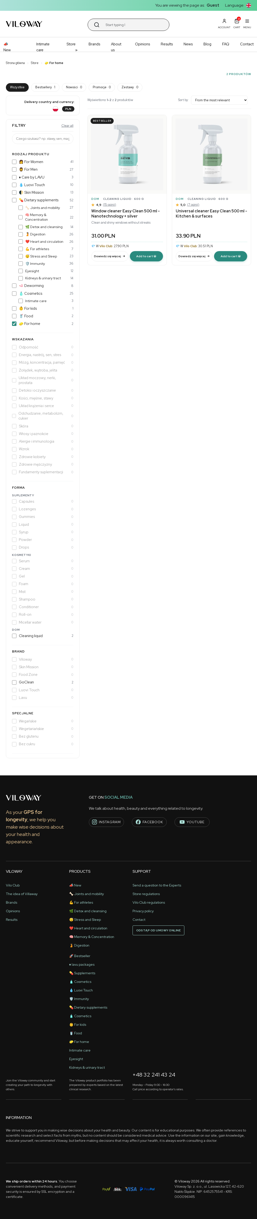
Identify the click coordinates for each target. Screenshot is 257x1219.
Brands (94, 44)
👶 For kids (42, 308)
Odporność (42, 347)
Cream (42, 568)
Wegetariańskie (42, 728)
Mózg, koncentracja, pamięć (42, 362)
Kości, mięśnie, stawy (42, 398)
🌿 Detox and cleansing (45, 227)
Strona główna (15, 63)
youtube (192, 822)
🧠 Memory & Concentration (45, 217)
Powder (42, 539)
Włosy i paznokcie (42, 433)
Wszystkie (17, 87)
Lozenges (42, 509)
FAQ (225, 44)
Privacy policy (143, 911)
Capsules (42, 501)
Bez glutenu (42, 736)
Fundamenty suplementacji (42, 472)
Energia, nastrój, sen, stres (42, 354)
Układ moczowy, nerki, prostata (42, 380)
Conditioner (42, 606)
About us (116, 47)
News (188, 44)
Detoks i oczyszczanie (42, 390)
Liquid (42, 524)
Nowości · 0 (74, 87)
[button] (248, 5)
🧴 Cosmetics (42, 293)
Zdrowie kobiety (42, 456)
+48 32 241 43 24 (154, 1074)
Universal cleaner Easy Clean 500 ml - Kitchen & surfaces (211, 213)
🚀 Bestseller (79, 956)
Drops (42, 547)
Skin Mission (42, 667)
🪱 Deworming (42, 285)
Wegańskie (42, 721)
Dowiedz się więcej (109, 256)
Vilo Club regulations (149, 902)
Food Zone (42, 674)
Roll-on (42, 614)
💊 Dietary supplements (42, 200)
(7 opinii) (193, 205)
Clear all (67, 126)
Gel (42, 576)
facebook (149, 822)
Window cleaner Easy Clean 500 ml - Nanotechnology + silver (125, 213)
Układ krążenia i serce (42, 405)
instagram (106, 822)
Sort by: (213, 100)
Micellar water (42, 622)
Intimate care (43, 47)
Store (71, 44)
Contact (247, 44)
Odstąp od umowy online (158, 930)
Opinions (142, 44)
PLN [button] (68, 109)
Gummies (42, 516)
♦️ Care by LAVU (42, 177)
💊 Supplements (82, 973)
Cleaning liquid (42, 635)
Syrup (42, 532)
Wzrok (42, 449)
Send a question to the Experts (157, 885)
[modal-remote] (146, 256)
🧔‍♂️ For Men (42, 169)
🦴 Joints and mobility (45, 207)
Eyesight (45, 271)
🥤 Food (42, 316)
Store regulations (146, 894)
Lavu (42, 697)
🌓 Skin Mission (42, 192)
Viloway (42, 659)
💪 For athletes (45, 249)
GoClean (42, 682)
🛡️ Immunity (45, 263)
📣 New (7, 47)
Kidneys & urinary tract (45, 278)
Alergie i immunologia (42, 441)
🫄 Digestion (45, 234)
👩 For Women (42, 161)
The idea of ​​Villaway (22, 894)
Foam (42, 583)
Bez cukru (42, 744)
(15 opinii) (109, 205)
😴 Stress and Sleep (45, 256)
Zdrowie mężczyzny (42, 464)
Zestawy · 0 (130, 87)
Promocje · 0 (102, 87)
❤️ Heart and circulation (45, 241)
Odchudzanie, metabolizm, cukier (42, 416)
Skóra (42, 426)
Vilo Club (13, 885)
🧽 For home (42, 323)
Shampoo (42, 599)
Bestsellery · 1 (45, 87)
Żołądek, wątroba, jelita (42, 370)
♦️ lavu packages (82, 964)
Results (167, 44)
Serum (42, 561)
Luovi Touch (42, 690)
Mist (42, 591)
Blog (207, 44)
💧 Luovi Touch (42, 184)
